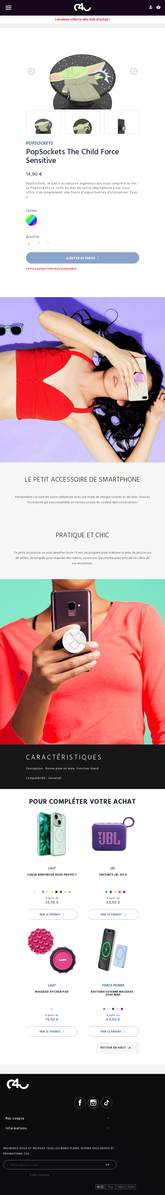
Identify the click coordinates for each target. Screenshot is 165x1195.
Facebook (80, 1104)
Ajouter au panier (83, 258)
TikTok (106, 1104)
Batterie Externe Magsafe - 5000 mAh (113, 995)
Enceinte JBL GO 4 (113, 876)
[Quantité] (31, 244)
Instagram (93, 1104)
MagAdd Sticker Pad (52, 993)
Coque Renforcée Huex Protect (52, 876)
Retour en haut (116, 1049)
